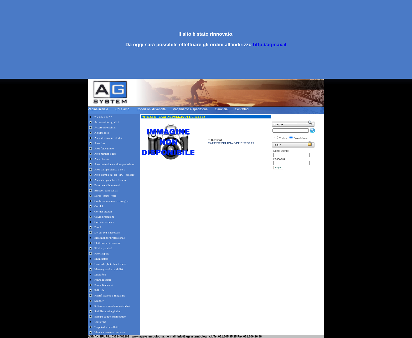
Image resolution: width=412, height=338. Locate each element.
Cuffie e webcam (104, 221)
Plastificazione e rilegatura (109, 295)
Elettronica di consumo (107, 243)
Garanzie (221, 109)
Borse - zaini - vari (105, 195)
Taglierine (100, 321)
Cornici (98, 206)
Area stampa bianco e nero (109, 169)
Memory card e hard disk (108, 269)
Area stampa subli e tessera (110, 179)
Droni (97, 227)
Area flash (100, 143)
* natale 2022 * (103, 116)
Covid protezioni (104, 216)
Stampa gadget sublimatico (110, 316)
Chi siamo (122, 109)
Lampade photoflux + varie (110, 264)
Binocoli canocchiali (106, 190)
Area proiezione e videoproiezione (114, 164)
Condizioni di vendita (151, 109)
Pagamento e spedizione (190, 109)
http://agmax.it (270, 44)
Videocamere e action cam (109, 332)
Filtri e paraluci (103, 248)
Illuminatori (101, 258)
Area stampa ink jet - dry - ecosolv (114, 174)
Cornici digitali (103, 211)
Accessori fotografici (106, 122)
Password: (279, 159)
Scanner (99, 300)
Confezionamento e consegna (111, 200)
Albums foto (101, 132)
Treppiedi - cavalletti (106, 327)
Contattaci (242, 109)
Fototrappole (101, 253)
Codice (283, 138)
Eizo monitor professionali (109, 237)
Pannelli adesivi (103, 285)
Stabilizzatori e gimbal (107, 311)
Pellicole (99, 290)
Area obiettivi (102, 158)
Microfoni (100, 274)
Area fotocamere (104, 148)
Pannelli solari (102, 279)
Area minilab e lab (105, 153)
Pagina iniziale (98, 109)
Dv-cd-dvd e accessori (107, 232)
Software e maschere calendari (112, 306)
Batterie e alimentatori (107, 185)
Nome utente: (281, 150)
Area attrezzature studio (108, 137)
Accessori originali (105, 127)
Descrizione (300, 138)
